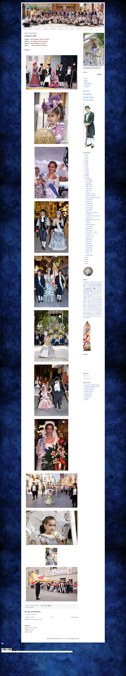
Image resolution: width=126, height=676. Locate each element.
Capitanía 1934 (89, 201)
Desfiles (94, 292)
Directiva (84, 295)
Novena (98, 307)
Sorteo (88, 314)
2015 (86, 170)
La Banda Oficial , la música (91, 232)
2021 (86, 160)
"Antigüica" (86, 86)
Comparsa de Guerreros (89, 388)
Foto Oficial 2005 (89, 207)
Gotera (84, 303)
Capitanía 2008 (89, 228)
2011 (86, 177)
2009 (86, 257)
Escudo (90, 299)
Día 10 (84, 294)
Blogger (77, 638)
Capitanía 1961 (89, 188)
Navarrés (100, 306)
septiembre (88, 255)
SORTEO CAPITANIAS (90, 195)
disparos (89, 295)
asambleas (99, 284)
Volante (86, 317)
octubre (87, 182)
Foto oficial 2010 (89, 199)
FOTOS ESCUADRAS (97, 301)
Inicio (52, 617)
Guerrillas (88, 303)
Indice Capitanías (88, 83)
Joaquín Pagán (30, 629)
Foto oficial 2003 (89, 209)
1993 (86, 263)
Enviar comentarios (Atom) (36, 619)
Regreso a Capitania (91, 311)
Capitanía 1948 (89, 184)
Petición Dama (93, 309)
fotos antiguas (88, 301)
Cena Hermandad (87, 290)
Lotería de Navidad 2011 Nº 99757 (93, 197)
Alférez (88, 284)
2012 (86, 175)
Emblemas (45, 28)
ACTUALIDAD (86, 282)
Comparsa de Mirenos (89, 389)
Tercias (96, 314)
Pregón (84, 310)
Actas (98, 281)
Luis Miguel (29, 631)
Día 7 (92, 294)
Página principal (27, 28)
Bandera (86, 287)
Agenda (86, 80)
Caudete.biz (86, 398)
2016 (86, 168)
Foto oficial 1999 (89, 230)
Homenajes (99, 303)
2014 (86, 171)
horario (86, 305)
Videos (85, 78)
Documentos (94, 295)
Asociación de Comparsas (96, 285)
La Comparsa (37, 28)
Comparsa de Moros (88, 391)
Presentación (89, 310)
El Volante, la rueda (90, 235)
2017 (86, 166)
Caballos (95, 287)
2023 (86, 156)
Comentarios (87, 378)
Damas (86, 28)
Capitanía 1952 (89, 186)
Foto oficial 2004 (89, 226)
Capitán (100, 287)
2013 (86, 173)
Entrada (98, 297)
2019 (86, 164)
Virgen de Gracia (98, 315)
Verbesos (86, 399)
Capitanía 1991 (89, 247)
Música (95, 306)
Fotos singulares (96, 302)
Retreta (98, 311)
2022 (86, 158)
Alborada (98, 282)
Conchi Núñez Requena (32, 627)
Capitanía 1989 (89, 250)
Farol (94, 299)
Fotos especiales (88, 302)
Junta (100, 305)
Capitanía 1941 (89, 210)
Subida (92, 314)
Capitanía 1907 (89, 241)
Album (91, 28)
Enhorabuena (92, 297)
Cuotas (100, 291)
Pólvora (98, 309)
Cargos (72, 28)
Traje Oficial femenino (90, 224)
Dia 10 (99, 292)
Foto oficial (99, 299)
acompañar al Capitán (88, 281)
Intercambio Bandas (93, 305)
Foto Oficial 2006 (89, 205)
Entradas (86, 375)
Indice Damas (87, 85)
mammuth (64, 638)
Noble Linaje (87, 307)
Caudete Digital (87, 394)
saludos (93, 313)
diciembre (88, 179)
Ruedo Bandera (86, 313)
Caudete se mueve (88, 396)
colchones (100, 290)
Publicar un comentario (31, 614)
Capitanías (79, 28)
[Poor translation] (9, 649)
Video (92, 315)
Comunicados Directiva (90, 194)
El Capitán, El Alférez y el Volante (93, 215)
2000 (86, 261)
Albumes (86, 81)
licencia (86, 306)
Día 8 (96, 294)
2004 (86, 259)
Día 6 (88, 294)
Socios (84, 314)
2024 (86, 154)
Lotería (90, 306)
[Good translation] (4, 649)
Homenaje (94, 303)
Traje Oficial (88, 222)
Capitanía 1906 (89, 190)
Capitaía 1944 (89, 217)
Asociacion (87, 285)
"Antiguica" (88, 192)
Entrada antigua (74, 617)
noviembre (88, 181)
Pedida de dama (86, 309)
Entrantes (85, 298)
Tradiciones (53, 28)
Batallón (90, 287)
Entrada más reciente (29, 617)
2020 (86, 162)
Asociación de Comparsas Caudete (91, 384)
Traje (88, 315)
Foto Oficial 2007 (89, 203)
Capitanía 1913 (89, 239)
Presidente (95, 310)
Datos (66, 28)
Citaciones (94, 290)
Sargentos (98, 313)
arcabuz (93, 284)
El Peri (99, 295)
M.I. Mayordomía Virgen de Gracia (91, 386)
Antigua (60, 28)
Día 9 (99, 294)
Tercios (100, 314)
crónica (96, 291)
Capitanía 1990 (89, 249)
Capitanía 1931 (89, 237)
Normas (93, 307)
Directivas (88, 252)
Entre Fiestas (92, 298)
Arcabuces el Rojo (88, 393)
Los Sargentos (89, 234)
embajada (85, 297)
